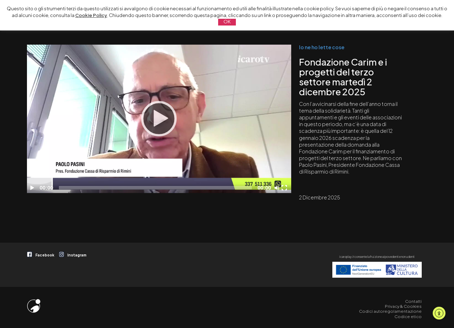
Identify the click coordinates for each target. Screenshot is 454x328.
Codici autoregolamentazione (390, 311)
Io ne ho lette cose (321, 47)
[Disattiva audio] (278, 187)
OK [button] (227, 21)
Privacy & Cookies (403, 306)
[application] (159, 119)
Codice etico (408, 316)
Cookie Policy (91, 15)
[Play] (159, 118)
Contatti (413, 301)
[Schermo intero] (285, 187)
